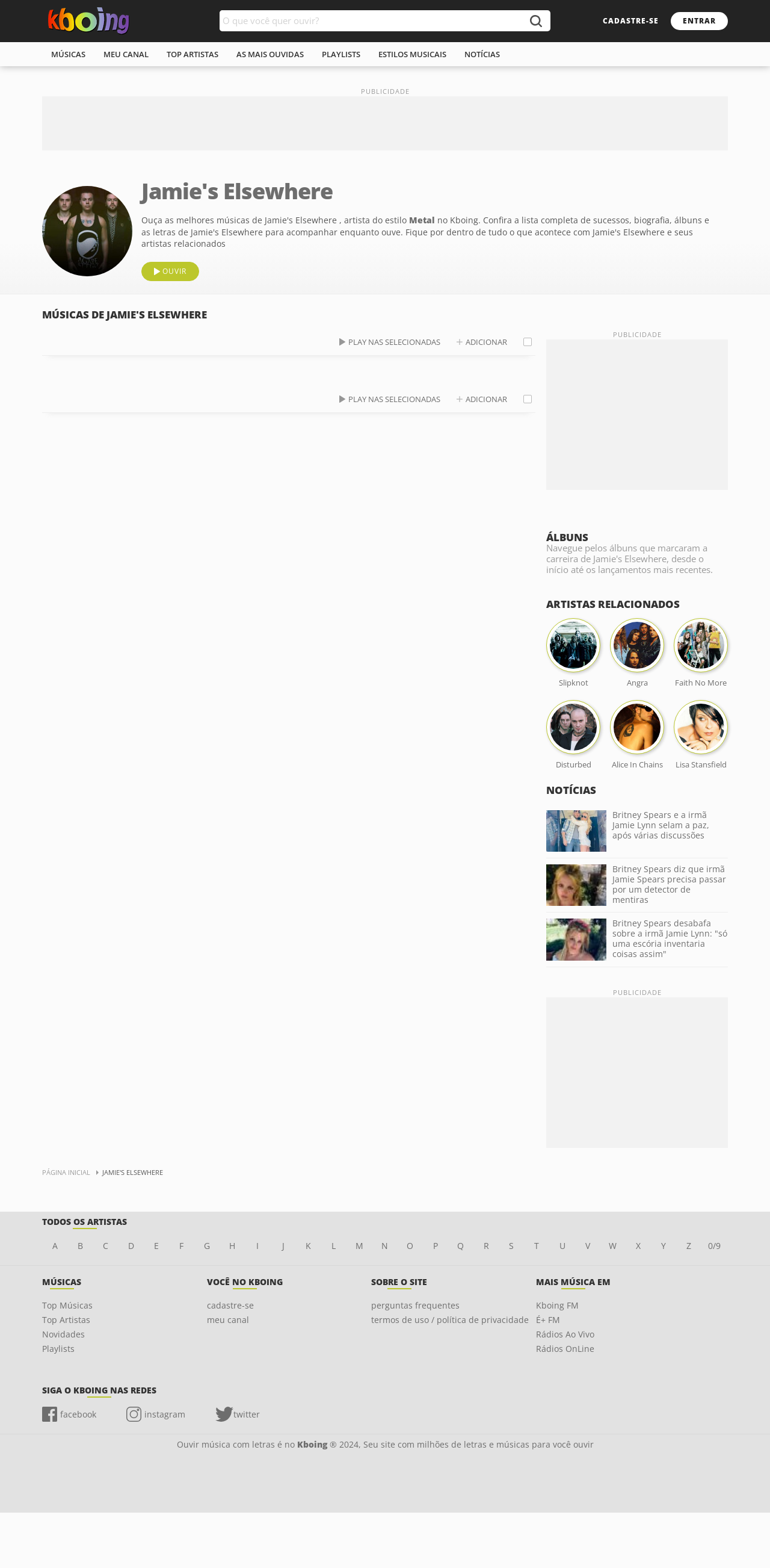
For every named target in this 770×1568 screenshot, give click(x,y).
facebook (78, 1414)
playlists (341, 54)
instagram (164, 1414)
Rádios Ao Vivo (565, 1334)
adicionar (486, 341)
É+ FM (548, 1319)
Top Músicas (67, 1305)
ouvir (174, 271)
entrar (699, 21)
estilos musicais (412, 54)
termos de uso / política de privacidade (450, 1319)
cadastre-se (631, 21)
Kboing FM (557, 1305)
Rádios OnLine (565, 1348)
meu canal (126, 54)
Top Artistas (66, 1319)
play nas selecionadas (394, 341)
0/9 (714, 1245)
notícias (482, 54)
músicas (68, 54)
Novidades (63, 1334)
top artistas (192, 54)
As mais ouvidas (270, 54)
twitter (246, 1414)
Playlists (58, 1348)
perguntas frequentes (415, 1305)
